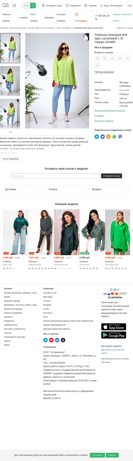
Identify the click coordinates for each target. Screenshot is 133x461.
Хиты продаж (34, 17)
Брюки (7, 297)
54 (112, 58)
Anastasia (124, 90)
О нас (46, 309)
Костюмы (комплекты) (14, 329)
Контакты (47, 313)
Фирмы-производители (54, 325)
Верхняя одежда (12, 301)
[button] (10, 31)
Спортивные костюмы (14, 337)
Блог (45, 317)
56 (120, 58)
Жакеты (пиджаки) (13, 313)
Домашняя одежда (13, 309)
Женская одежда (6, 17)
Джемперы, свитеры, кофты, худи (20, 305)
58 (127, 58)
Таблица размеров (104, 72)
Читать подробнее (10, 159)
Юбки (7, 345)
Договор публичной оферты (56, 329)
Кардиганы (9, 321)
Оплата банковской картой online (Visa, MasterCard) (68, 321)
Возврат (47, 305)
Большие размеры (61, 17)
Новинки (24, 17)
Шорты (7, 341)
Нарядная (49, 17)
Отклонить (97, 455)
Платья (7, 333)
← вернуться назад (123, 28)
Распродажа (81, 17)
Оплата (47, 301)
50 (97, 58)
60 (97, 65)
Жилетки (8, 317)
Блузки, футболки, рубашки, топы (20, 293)
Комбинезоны (10, 325)
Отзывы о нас (50, 293)
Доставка (47, 297)
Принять (112, 455)
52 (105, 58)
